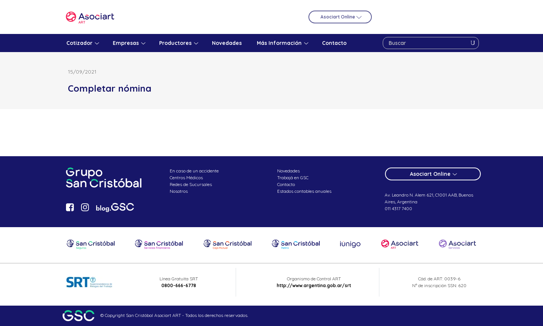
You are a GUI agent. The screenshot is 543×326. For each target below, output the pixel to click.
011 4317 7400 (398, 208)
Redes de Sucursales (191, 184)
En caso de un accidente (194, 171)
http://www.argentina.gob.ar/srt (314, 285)
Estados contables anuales (304, 191)
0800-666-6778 (178, 285)
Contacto (286, 184)
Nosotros (179, 191)
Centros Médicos (186, 177)
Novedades (288, 171)
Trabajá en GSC (292, 177)
